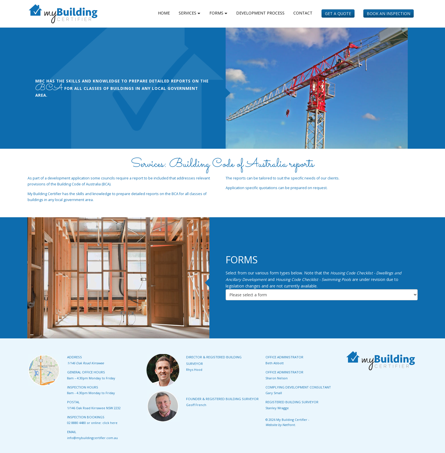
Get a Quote (338, 13)
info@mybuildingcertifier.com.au (92, 438)
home (164, 13)
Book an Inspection (388, 13)
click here (110, 423)
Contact (302, 13)
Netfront (288, 425)
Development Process (260, 13)
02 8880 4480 (76, 423)
